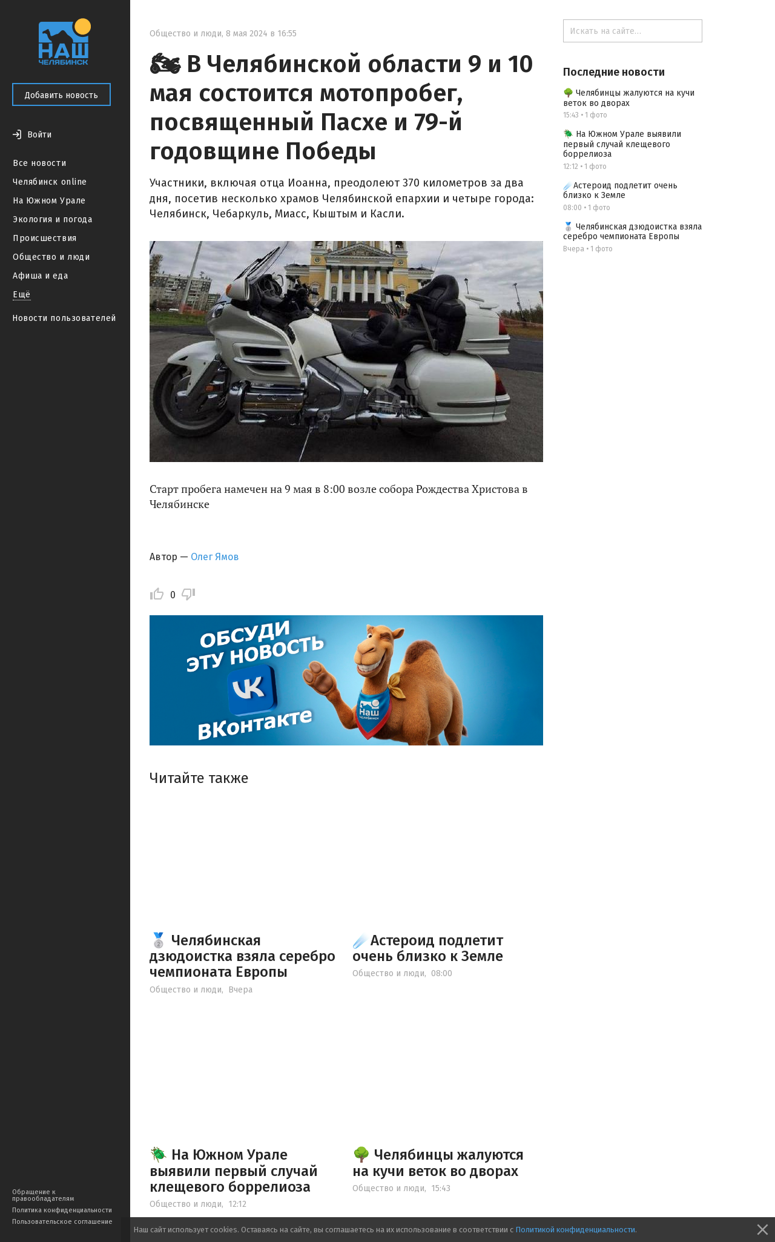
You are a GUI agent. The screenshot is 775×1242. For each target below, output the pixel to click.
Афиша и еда (40, 276)
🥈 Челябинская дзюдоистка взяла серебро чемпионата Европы (242, 956)
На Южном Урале (49, 201)
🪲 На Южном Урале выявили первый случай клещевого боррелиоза (234, 1170)
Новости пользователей (64, 318)
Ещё (22, 294)
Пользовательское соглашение (62, 1221)
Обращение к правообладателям (43, 1195)
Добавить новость (61, 95)
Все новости (39, 163)
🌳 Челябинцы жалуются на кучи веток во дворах (438, 1162)
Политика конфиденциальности (62, 1210)
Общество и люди (51, 257)
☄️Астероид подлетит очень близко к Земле (427, 948)
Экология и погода (53, 219)
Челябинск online (50, 182)
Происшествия (45, 238)
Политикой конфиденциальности (575, 1229)
